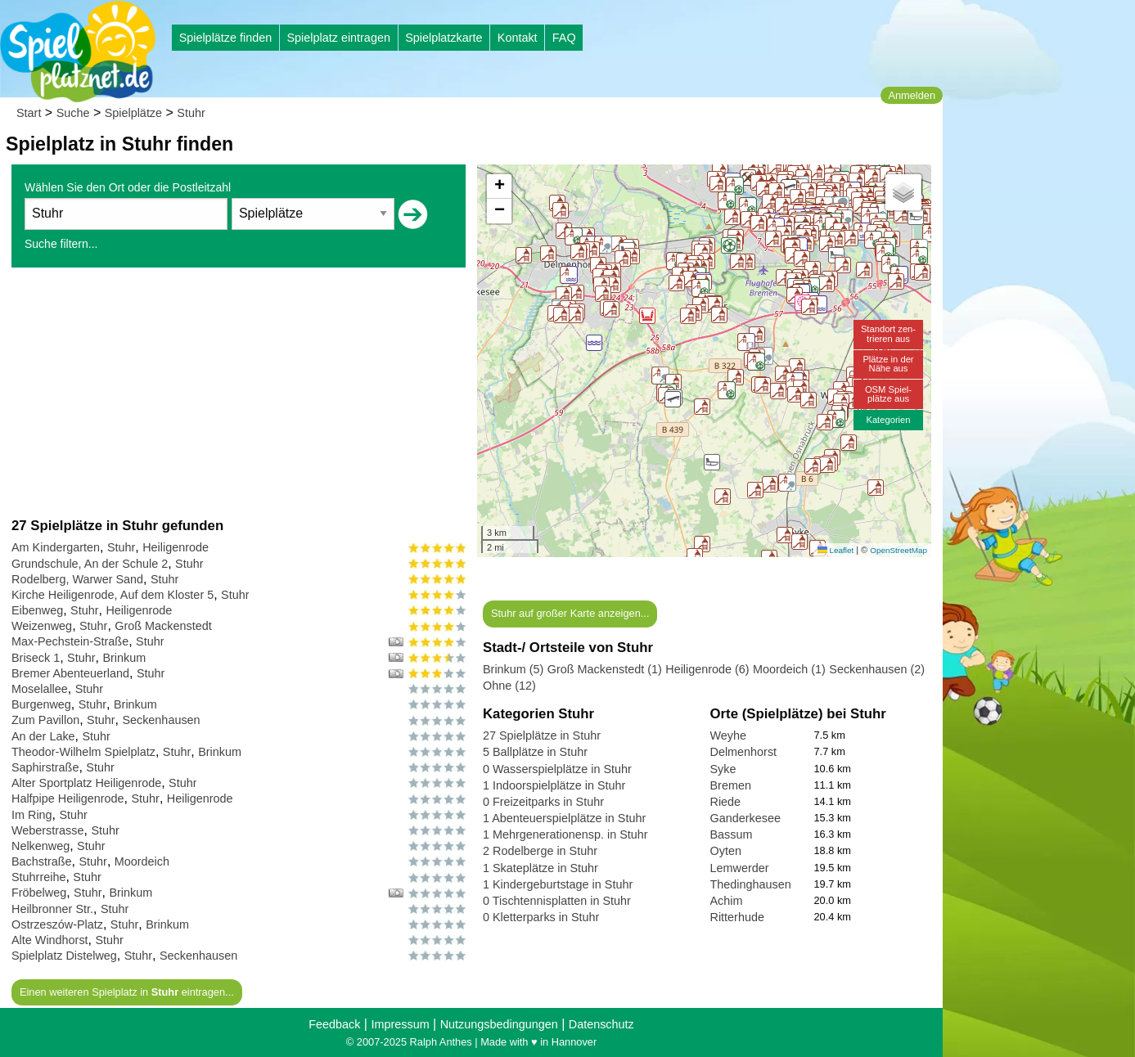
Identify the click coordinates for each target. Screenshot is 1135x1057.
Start (28, 112)
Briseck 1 (35, 657)
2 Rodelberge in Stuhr (540, 850)
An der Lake (43, 736)
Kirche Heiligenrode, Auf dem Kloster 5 (112, 594)
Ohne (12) (509, 685)
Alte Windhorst (49, 940)
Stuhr (191, 112)
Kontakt (518, 37)
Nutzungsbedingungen (499, 1024)
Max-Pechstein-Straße (69, 641)
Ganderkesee (745, 818)
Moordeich (142, 861)
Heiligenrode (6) (707, 669)
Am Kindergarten (55, 547)
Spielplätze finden (225, 37)
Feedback (334, 1024)
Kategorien (888, 420)
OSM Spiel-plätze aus (888, 394)
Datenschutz (601, 1024)
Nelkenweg (40, 845)
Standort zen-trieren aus (888, 333)
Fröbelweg (38, 892)
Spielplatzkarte (443, 37)
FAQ (564, 37)
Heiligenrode (175, 547)
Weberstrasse (47, 830)
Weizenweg (41, 625)
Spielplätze (133, 112)
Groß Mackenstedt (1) (604, 669)
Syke (723, 769)
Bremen (730, 785)
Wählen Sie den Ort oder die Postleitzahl (128, 187)
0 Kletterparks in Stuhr (541, 917)
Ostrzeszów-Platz (57, 924)
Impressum (400, 1024)
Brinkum (124, 657)
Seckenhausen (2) (877, 669)
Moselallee (39, 688)
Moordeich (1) (789, 669)
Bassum (731, 834)
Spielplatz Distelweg (64, 955)
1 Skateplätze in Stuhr (540, 868)
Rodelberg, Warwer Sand (77, 579)
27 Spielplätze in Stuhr (542, 735)
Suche (73, 112)
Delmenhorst (743, 751)
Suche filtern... (61, 243)
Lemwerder (739, 868)
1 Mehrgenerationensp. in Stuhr (565, 834)
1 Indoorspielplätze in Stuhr (554, 785)
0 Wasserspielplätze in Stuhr (557, 769)
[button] (799, 541)
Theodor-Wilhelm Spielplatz (83, 751)
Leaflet (835, 550)
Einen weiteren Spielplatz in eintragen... (127, 992)
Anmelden (911, 95)
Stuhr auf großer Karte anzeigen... (570, 613)
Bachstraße (41, 861)
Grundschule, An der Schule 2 (89, 563)
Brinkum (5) (513, 669)
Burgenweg (41, 704)
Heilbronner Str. (52, 908)
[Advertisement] (238, 391)
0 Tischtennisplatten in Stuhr (557, 900)
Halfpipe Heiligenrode (67, 798)
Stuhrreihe (38, 877)
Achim (726, 900)
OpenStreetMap (898, 550)
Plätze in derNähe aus (888, 363)
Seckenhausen (161, 719)
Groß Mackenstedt (163, 625)
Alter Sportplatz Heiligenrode (86, 782)
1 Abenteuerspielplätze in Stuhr (564, 818)
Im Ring (31, 814)
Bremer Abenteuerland (70, 673)
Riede (725, 801)
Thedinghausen (750, 884)
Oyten (725, 850)
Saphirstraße (45, 767)
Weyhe (728, 735)
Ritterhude (737, 917)
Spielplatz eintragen (338, 37)
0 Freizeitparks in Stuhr (543, 801)
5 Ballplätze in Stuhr (535, 751)
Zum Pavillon (45, 719)
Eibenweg (37, 610)
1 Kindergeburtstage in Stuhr (558, 884)
